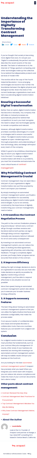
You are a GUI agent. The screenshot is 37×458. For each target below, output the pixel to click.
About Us (10, 454)
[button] (35, 2)
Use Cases (23, 453)
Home (5, 454)
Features (16, 454)
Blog (29, 454)
